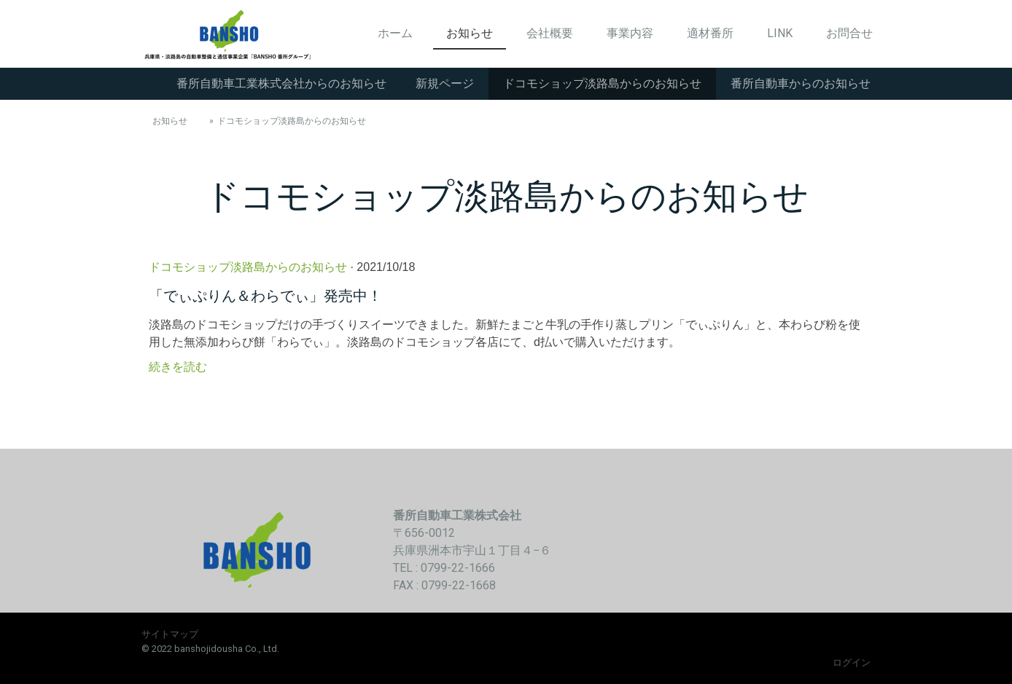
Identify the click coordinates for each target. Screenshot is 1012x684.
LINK (780, 33)
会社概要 (549, 33)
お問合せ (849, 33)
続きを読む (178, 367)
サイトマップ (169, 634)
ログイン (852, 662)
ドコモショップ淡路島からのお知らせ (602, 83)
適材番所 (710, 33)
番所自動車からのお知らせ (801, 83)
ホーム (395, 33)
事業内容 (630, 33)
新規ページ (445, 83)
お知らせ (469, 33)
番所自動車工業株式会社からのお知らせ (281, 83)
